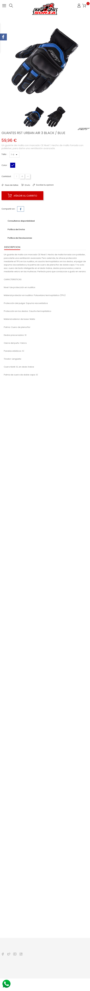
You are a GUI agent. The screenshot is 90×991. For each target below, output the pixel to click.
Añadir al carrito (22, 195)
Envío (27, 185)
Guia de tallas (11, 185)
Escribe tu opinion (45, 184)
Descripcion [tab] (12, 247)
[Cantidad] (16, 176)
